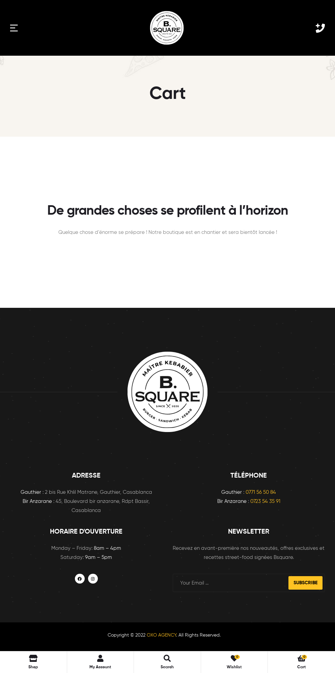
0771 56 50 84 (261, 492)
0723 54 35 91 (265, 501)
